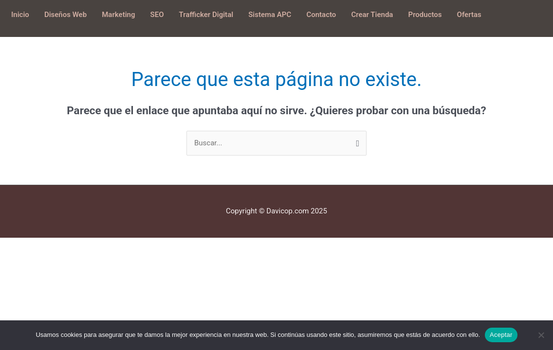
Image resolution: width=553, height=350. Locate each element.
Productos (425, 14)
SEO (157, 14)
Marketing (118, 14)
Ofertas (469, 14)
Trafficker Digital (206, 14)
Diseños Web (65, 14)
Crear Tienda (372, 14)
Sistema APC (269, 14)
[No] (541, 335)
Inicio (20, 14)
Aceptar (501, 334)
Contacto (321, 14)
